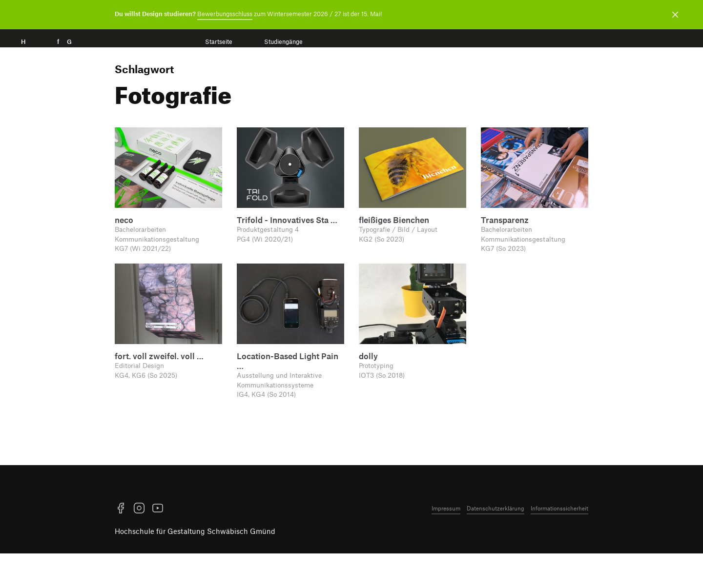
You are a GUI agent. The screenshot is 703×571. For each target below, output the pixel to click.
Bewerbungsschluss (224, 14)
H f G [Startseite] (60, 52)
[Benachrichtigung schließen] (675, 14)
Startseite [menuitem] (218, 41)
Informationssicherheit (559, 535)
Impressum (446, 535)
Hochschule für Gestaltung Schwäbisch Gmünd (195, 559)
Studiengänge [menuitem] (283, 41)
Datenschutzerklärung (495, 535)
